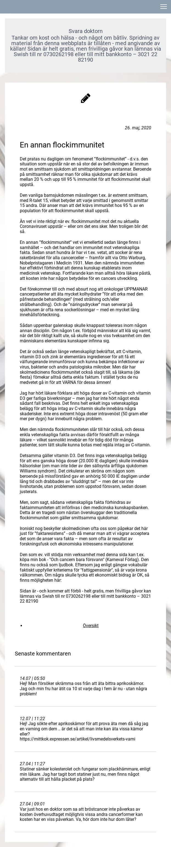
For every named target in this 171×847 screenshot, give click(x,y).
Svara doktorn (86, 31)
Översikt (91, 625)
